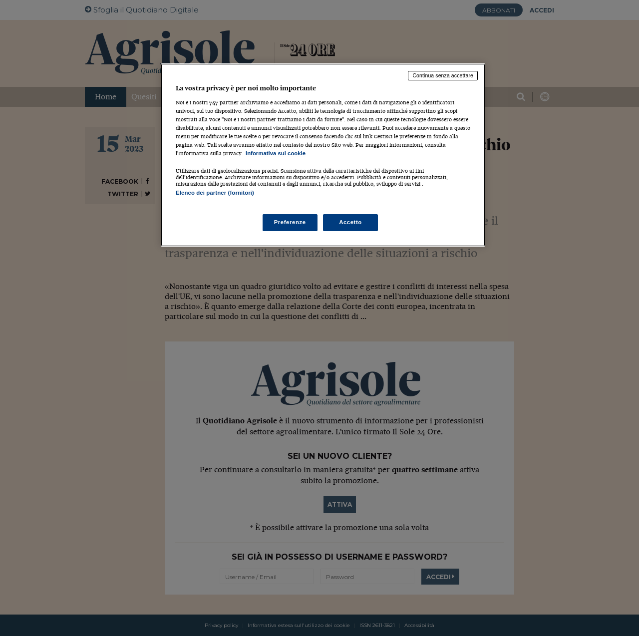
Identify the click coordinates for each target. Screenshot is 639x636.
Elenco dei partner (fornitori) (215, 193)
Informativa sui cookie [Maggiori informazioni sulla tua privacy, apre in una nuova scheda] (276, 153)
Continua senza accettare (442, 75)
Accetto (350, 222)
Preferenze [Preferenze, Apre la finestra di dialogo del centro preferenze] (290, 222)
